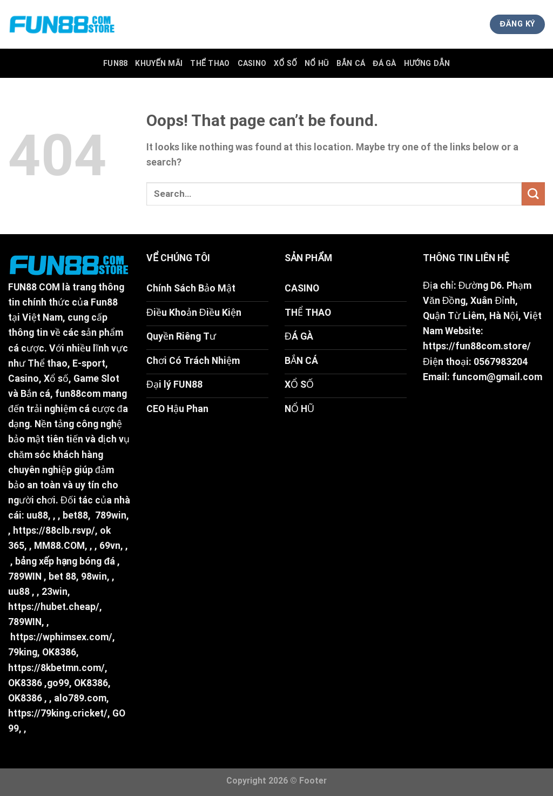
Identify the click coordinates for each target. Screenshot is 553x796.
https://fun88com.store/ (477, 346)
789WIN (25, 576)
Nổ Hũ (317, 63)
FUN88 (115, 63)
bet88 (75, 515)
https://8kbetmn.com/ (56, 667)
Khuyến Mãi (159, 63)
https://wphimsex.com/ (61, 637)
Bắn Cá (350, 63)
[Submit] (533, 193)
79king (22, 652)
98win (94, 576)
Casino (252, 63)
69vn (109, 545)
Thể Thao (210, 63)
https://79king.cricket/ (57, 713)
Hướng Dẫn (427, 63)
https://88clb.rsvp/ (54, 530)
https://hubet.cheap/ (53, 606)
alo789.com (80, 698)
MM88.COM (59, 545)
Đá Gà (384, 63)
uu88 (37, 515)
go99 (58, 683)
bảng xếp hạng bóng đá (65, 561)
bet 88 (62, 576)
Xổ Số (285, 63)
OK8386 (59, 652)
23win (55, 591)
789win (110, 515)
